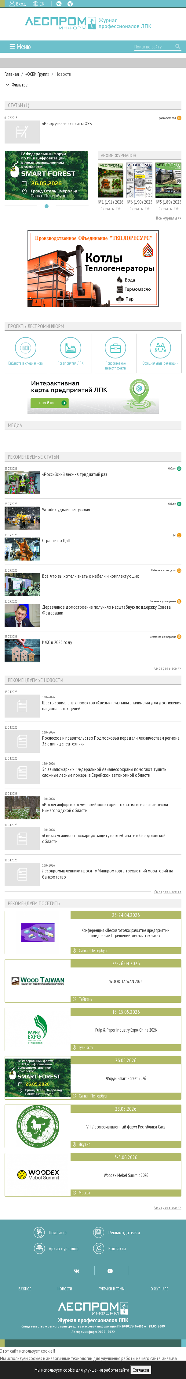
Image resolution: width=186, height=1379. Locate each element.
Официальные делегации (160, 363)
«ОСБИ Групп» (37, 74)
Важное (24, 1289)
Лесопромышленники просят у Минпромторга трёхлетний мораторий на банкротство (107, 873)
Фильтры (20, 85)
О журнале (159, 1289)
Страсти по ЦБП (56, 540)
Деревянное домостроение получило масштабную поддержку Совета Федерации (106, 610)
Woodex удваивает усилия (66, 509)
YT (110, 1271)
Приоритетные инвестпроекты (115, 365)
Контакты (117, 1248)
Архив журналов (63, 1248)
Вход (21, 4)
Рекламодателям (124, 1232)
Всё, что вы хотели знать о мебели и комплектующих (90, 576)
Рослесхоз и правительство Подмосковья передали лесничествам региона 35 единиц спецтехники (111, 741)
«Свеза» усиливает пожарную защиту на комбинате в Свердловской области (104, 838)
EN (42, 4)
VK (59, 3)
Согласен (141, 1370)
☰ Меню (20, 46)
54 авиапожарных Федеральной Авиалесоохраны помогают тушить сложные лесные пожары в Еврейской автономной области (104, 772)
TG (70, 3)
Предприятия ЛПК (70, 363)
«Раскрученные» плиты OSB (67, 123)
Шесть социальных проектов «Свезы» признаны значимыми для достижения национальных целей (111, 705)
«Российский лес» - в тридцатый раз (74, 474)
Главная (12, 74)
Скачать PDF (110, 209)
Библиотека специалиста (25, 363)
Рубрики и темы (111, 1289)
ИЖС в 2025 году (57, 642)
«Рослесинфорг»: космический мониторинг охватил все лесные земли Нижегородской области (105, 807)
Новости (64, 1289)
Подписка (58, 1232)
